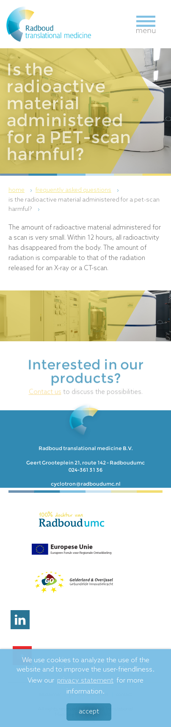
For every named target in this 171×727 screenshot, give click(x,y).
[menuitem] (21, 190)
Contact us (45, 397)
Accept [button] (89, 713)
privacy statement (85, 682)
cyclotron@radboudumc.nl (86, 484)
